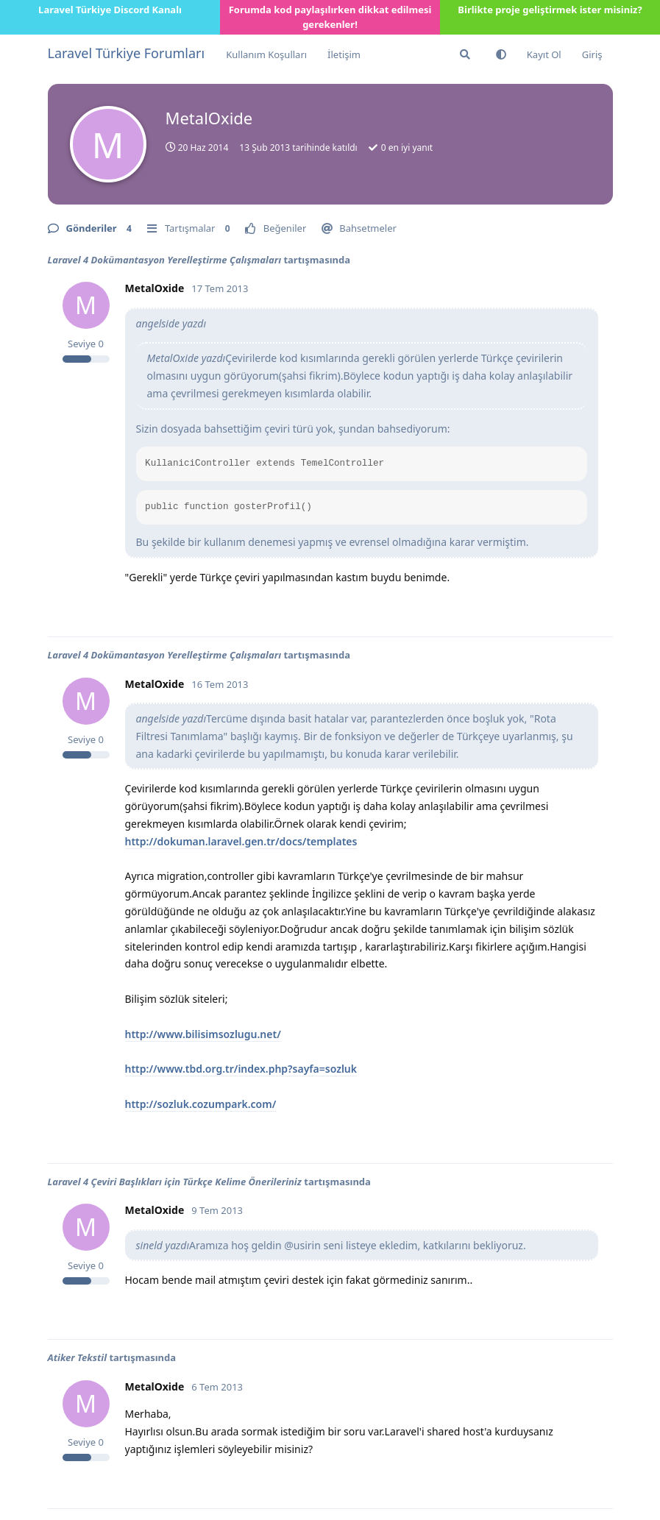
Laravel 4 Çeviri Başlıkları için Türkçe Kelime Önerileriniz (175, 1181)
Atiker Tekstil (77, 1357)
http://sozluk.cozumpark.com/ (201, 1104)
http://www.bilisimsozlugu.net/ (203, 1034)
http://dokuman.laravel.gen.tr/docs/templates (241, 841)
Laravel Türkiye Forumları (126, 53)
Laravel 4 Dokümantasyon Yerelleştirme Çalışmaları (165, 259)
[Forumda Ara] (465, 54)
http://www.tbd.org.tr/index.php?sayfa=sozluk (241, 1069)
